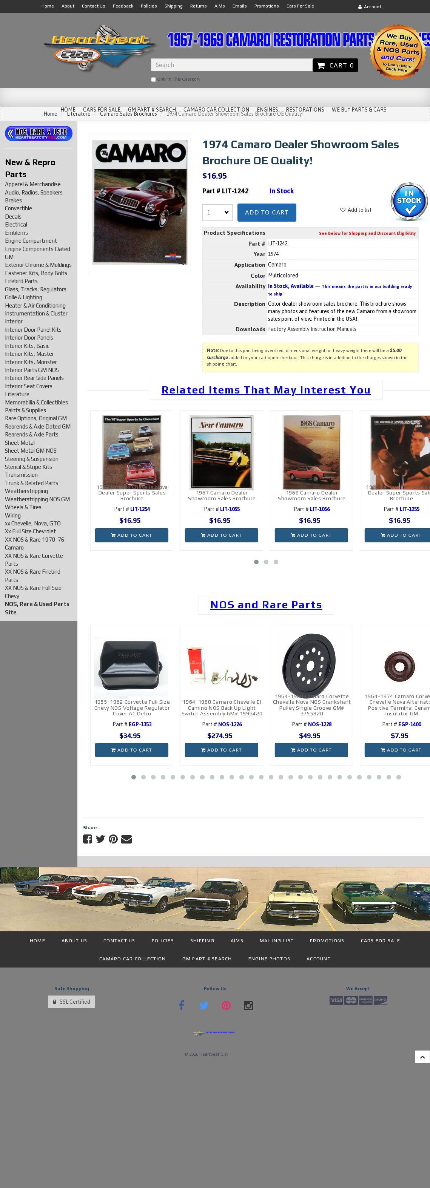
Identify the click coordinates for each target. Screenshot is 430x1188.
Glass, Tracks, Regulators (35, 289)
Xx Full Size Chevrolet (30, 531)
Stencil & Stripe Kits (28, 467)
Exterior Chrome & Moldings (38, 265)
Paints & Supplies (25, 410)
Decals (13, 216)
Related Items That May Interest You (266, 390)
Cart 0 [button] (335, 65)
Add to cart (266, 212)
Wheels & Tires (23, 507)
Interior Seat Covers (28, 386)
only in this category (175, 79)
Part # (132, 509)
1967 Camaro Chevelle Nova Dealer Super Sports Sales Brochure (132, 493)
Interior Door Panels (29, 337)
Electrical (16, 224)
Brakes (13, 200)
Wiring (13, 515)
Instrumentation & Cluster (36, 313)
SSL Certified (71, 1002)
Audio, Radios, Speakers (34, 192)
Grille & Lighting (23, 297)
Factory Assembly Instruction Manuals (312, 329)
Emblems (16, 233)
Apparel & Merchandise (33, 184)
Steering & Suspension (32, 459)
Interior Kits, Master (29, 354)
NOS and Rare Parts (266, 605)
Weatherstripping (26, 491)
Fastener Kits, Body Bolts (36, 273)
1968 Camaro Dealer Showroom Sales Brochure (312, 495)
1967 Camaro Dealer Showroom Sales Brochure (222, 495)
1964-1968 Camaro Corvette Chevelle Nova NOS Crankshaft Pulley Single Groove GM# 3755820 (312, 704)
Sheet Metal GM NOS (31, 450)
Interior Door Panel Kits (33, 329)
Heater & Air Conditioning (35, 305)
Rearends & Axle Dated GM (38, 426)
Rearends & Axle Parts (32, 434)
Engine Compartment (31, 240)
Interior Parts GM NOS (32, 370)
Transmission (21, 475)
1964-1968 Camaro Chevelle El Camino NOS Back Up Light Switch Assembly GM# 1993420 (222, 707)
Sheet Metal (20, 442)
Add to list (356, 210)
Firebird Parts (21, 281)
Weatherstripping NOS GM (37, 499)
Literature (17, 394)
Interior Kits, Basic (27, 346)
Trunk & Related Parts (31, 483)
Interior (14, 321)
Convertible (18, 208)
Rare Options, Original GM (36, 418)
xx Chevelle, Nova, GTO (33, 523)
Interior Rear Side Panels (34, 378)
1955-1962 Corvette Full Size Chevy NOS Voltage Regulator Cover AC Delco (132, 707)
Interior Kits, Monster (31, 362)
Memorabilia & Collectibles (36, 402)
